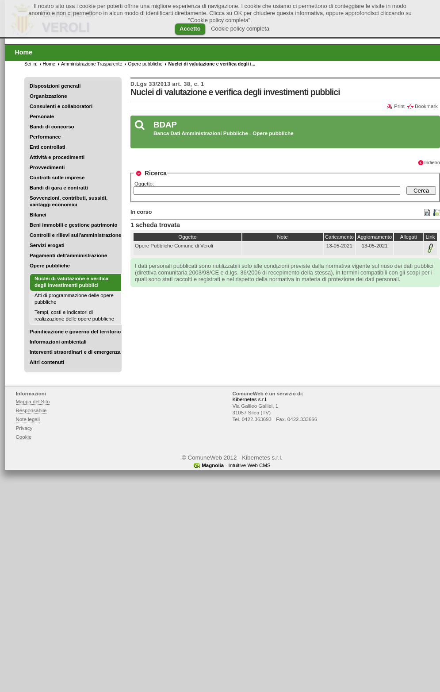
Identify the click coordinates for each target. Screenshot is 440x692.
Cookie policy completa (240, 28)
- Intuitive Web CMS (236, 465)
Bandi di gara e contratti (59, 187)
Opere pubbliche (50, 265)
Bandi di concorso (52, 126)
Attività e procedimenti (57, 157)
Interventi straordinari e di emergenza (75, 352)
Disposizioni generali (55, 86)
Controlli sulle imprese (57, 177)
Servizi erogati (47, 245)
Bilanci (38, 214)
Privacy (24, 428)
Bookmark (426, 106)
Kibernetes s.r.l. (250, 399)
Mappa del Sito (33, 401)
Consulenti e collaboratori (61, 106)
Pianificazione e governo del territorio (75, 331)
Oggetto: (144, 183)
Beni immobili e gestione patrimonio (74, 225)
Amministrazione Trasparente (91, 63)
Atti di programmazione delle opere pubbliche (74, 299)
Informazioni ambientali (58, 341)
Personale (42, 116)
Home (49, 63)
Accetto (190, 28)
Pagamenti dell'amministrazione (68, 255)
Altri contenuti (47, 362)
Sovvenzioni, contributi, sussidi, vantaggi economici (68, 201)
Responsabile (31, 410)
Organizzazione (48, 96)
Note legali (28, 419)
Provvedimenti (47, 167)
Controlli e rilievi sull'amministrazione (75, 235)
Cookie (24, 437)
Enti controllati (47, 147)
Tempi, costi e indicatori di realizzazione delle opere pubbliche (74, 315)
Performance (45, 136)
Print (399, 106)
